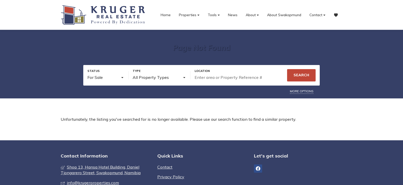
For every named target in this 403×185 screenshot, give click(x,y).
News (232, 15)
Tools (214, 15)
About (252, 15)
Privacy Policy (170, 176)
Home (166, 15)
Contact (317, 15)
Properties (189, 15)
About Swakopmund (284, 15)
